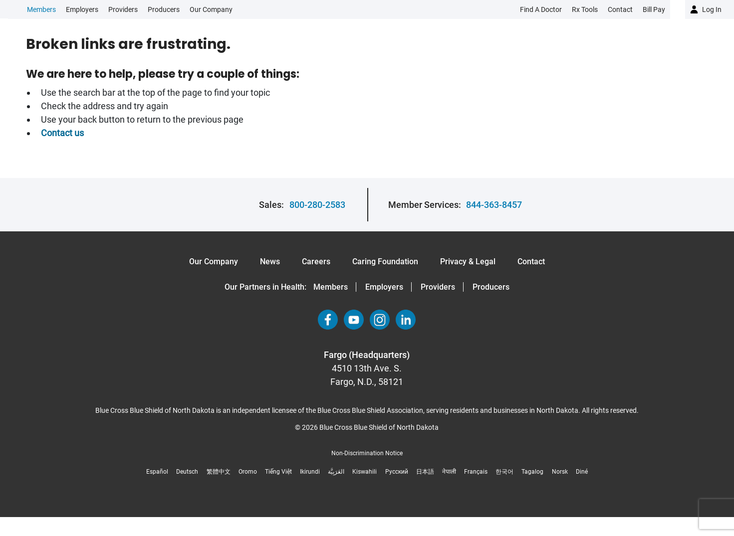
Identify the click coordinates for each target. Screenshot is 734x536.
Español (157, 471)
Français (476, 471)
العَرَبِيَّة (336, 471)
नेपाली (449, 471)
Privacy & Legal (467, 261)
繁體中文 (219, 471)
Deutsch (187, 471)
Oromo (248, 471)
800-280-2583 (317, 204)
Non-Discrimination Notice (367, 453)
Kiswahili (364, 471)
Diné (582, 471)
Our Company (211, 9)
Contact (531, 261)
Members (41, 9)
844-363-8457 (494, 204)
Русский (396, 471)
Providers (123, 9)
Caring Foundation (385, 261)
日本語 (425, 471)
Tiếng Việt (278, 471)
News (270, 261)
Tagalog (532, 471)
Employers (82, 9)
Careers (316, 261)
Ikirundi (310, 471)
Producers (164, 9)
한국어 (504, 471)
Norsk (560, 471)
